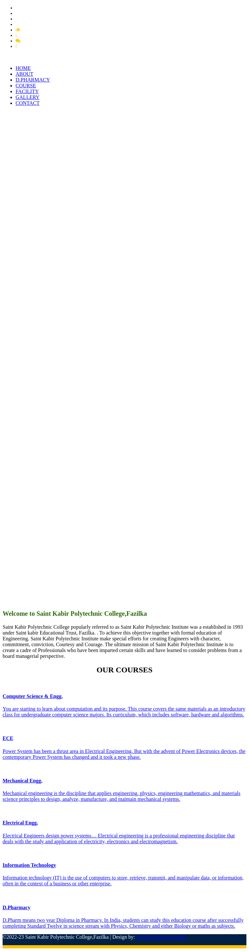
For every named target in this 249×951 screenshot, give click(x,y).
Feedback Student (35, 46)
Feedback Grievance (38, 35)
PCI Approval (29, 18)
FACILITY (27, 91)
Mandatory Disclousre (43, 29)
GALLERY (28, 97)
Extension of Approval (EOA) (45, 24)
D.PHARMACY (33, 80)
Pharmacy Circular (34, 13)
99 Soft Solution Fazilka (161, 937)
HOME (23, 68)
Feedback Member (40, 40)
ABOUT (24, 74)
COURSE (26, 85)
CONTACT (28, 103)
